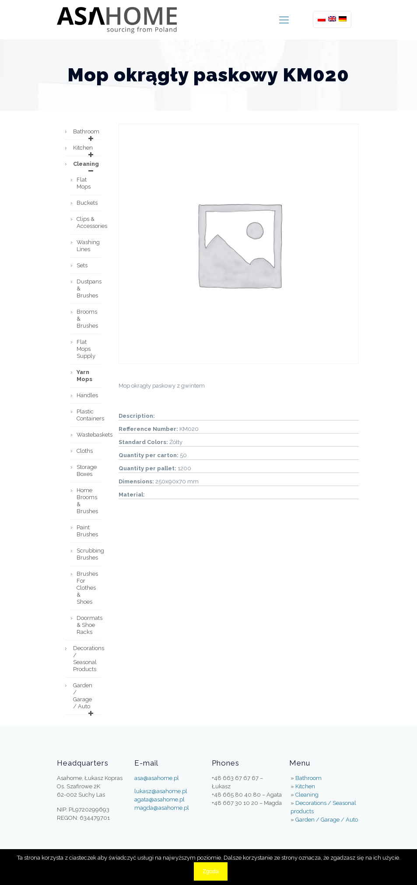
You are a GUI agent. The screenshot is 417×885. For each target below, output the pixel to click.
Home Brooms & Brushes (87, 500)
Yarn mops (84, 375)
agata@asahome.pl (159, 799)
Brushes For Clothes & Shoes (87, 587)
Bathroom (86, 134)
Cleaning (86, 166)
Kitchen (84, 150)
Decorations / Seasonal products (87, 658)
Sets (82, 265)
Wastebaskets (89, 434)
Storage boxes (87, 470)
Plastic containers (89, 415)
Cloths (85, 451)
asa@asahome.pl (156, 778)
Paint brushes (87, 531)
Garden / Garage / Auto (84, 698)
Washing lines (88, 245)
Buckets (87, 202)
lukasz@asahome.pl (160, 791)
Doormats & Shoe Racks (89, 625)
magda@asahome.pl (161, 808)
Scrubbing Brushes (89, 554)
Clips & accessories (89, 222)
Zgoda (211, 871)
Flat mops (84, 183)
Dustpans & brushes (89, 288)
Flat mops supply (86, 349)
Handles (87, 395)
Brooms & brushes (87, 318)
